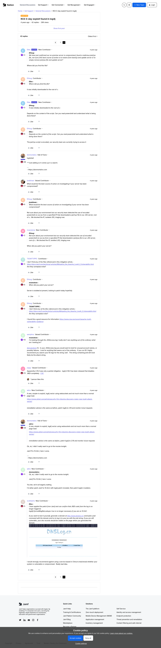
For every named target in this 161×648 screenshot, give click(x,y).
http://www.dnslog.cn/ (75, 516)
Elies (28, 50)
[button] (139, 5)
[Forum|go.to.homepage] (8, 4)
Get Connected (58, 5)
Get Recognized (74, 5)
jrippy (29, 368)
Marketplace (67, 623)
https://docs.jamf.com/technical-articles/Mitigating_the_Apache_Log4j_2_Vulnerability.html (60, 264)
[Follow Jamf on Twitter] (20, 620)
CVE (41, 373)
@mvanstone (32, 348)
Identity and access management (129, 612)
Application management (95, 619)
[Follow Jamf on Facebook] (37, 620)
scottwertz (31, 501)
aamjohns (30, 334)
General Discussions (27, 5)
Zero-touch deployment (94, 612)
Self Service (121, 609)
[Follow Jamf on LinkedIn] (24, 620)
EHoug (29, 78)
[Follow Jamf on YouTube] (29, 620)
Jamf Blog (67, 619)
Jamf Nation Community (72, 616)
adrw (29, 390)
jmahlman (30, 180)
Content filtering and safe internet (129, 623)
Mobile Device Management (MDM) (99, 616)
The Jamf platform (92, 609)
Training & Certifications (72, 612)
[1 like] (35, 379)
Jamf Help (67, 609)
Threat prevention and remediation (129, 619)
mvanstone (31, 230)
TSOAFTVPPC (32, 259)
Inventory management (94, 623)
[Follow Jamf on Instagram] (33, 620)
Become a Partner (69, 627)
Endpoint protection (124, 616)
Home (20, 11)
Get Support (43, 5)
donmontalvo (32, 155)
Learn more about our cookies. (121, 633)
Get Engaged (89, 5)
